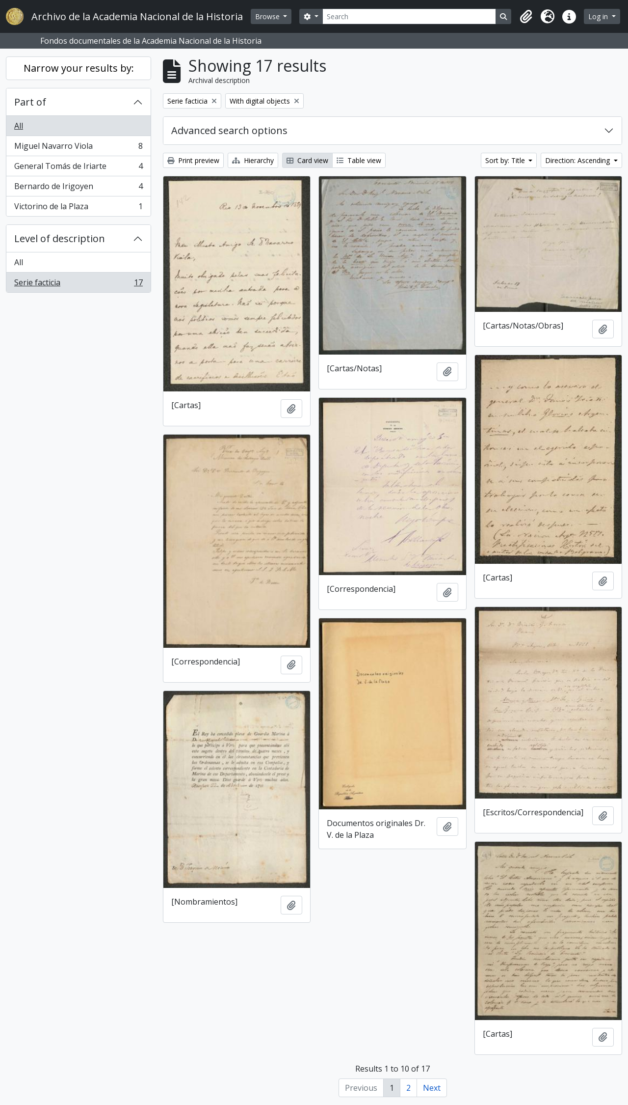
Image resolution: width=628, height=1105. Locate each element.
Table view (359, 160)
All (18, 125)
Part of (30, 102)
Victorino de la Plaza (78, 208)
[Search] (409, 16)
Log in (599, 16)
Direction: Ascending (578, 160)
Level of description (59, 238)
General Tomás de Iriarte (78, 168)
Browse (268, 16)
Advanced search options (229, 130)
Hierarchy (253, 160)
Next (432, 1087)
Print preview (193, 160)
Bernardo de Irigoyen (78, 188)
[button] (526, 17)
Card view (307, 160)
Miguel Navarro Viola (78, 148)
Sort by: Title (506, 160)
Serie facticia (78, 284)
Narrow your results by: (79, 68)
